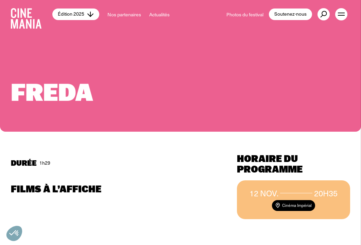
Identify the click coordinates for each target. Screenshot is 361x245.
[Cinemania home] (31, 14)
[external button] (323, 14)
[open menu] (341, 14)
